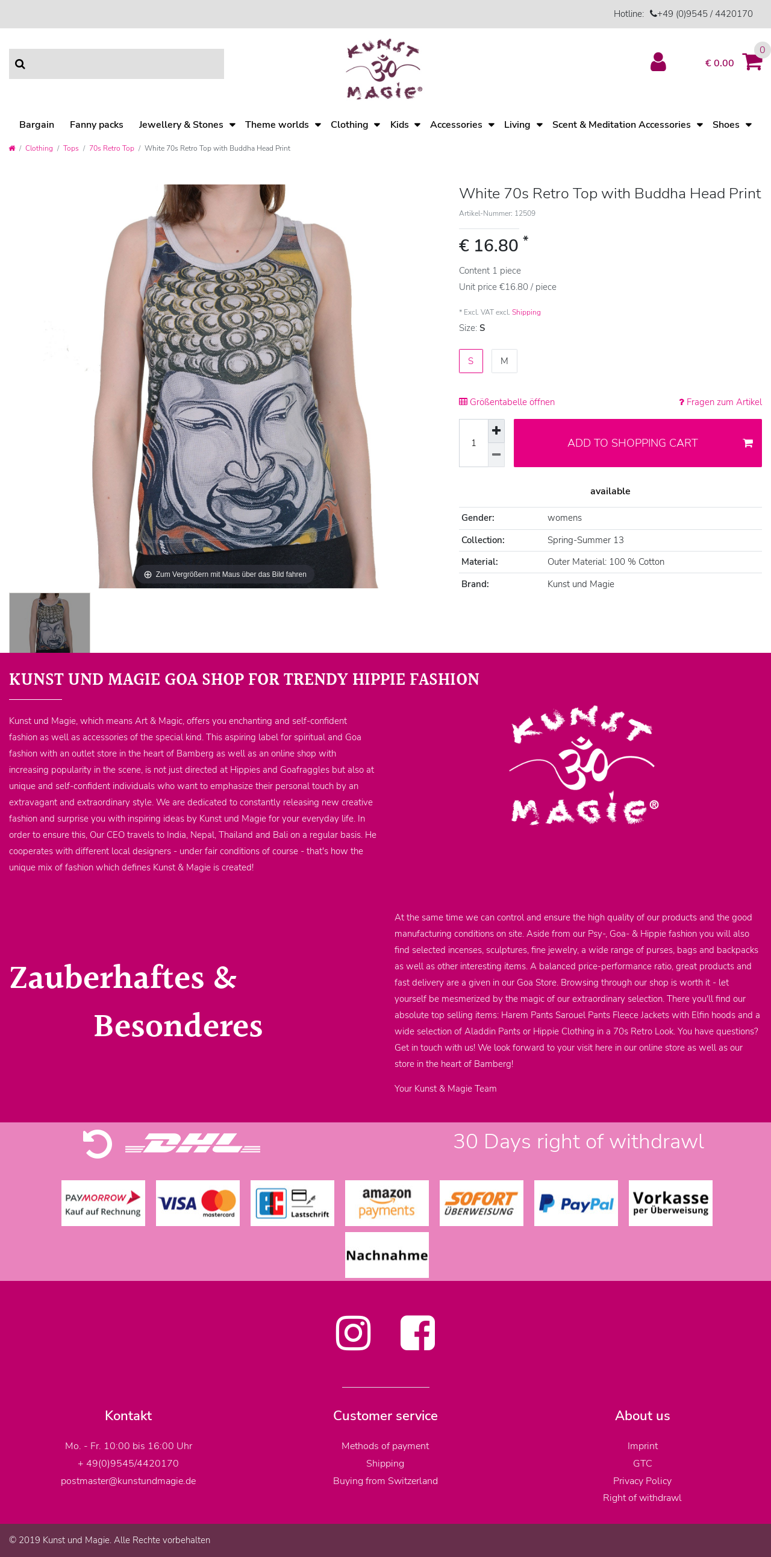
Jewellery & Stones (181, 124)
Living (517, 124)
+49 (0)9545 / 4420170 (705, 14)
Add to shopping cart (660, 443)
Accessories (456, 124)
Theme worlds (277, 124)
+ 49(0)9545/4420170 (128, 1463)
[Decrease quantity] (496, 455)
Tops (71, 148)
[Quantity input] (473, 443)
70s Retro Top (111, 148)
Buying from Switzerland (385, 1481)
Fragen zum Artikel (720, 402)
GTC (642, 1463)
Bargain (36, 124)
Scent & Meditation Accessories (621, 124)
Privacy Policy (642, 1481)
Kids (399, 124)
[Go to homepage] (11, 148)
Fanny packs (96, 124)
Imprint (643, 1446)
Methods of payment (385, 1446)
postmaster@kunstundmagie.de (128, 1481)
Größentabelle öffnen (507, 402)
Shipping (526, 312)
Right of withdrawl (642, 1498)
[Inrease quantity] (496, 431)
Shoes (726, 124)
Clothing (350, 124)
